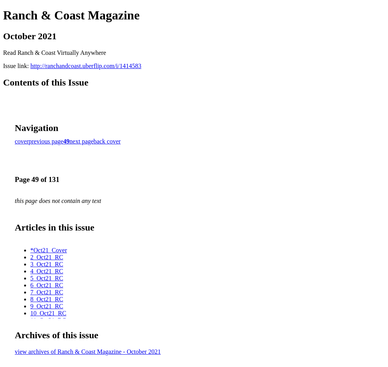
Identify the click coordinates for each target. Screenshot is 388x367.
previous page (46, 141)
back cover (107, 141)
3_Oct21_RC (46, 264)
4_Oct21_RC (46, 271)
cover (22, 141)
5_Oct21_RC (46, 278)
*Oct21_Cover (48, 250)
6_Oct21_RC (46, 285)
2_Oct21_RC (46, 257)
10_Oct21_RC (48, 313)
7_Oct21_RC (46, 292)
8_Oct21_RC (46, 299)
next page (82, 141)
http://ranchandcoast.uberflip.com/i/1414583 (85, 66)
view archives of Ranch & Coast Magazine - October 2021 (88, 351)
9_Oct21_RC (46, 306)
